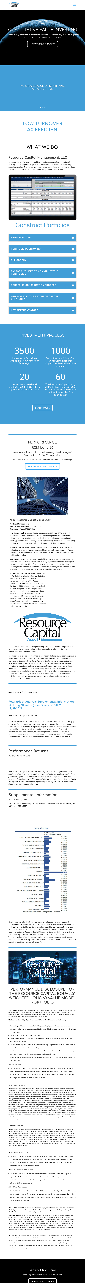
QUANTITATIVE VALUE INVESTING (42, 31)
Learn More (42, 407)
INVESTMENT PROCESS (42, 46)
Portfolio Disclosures (42, 466)
